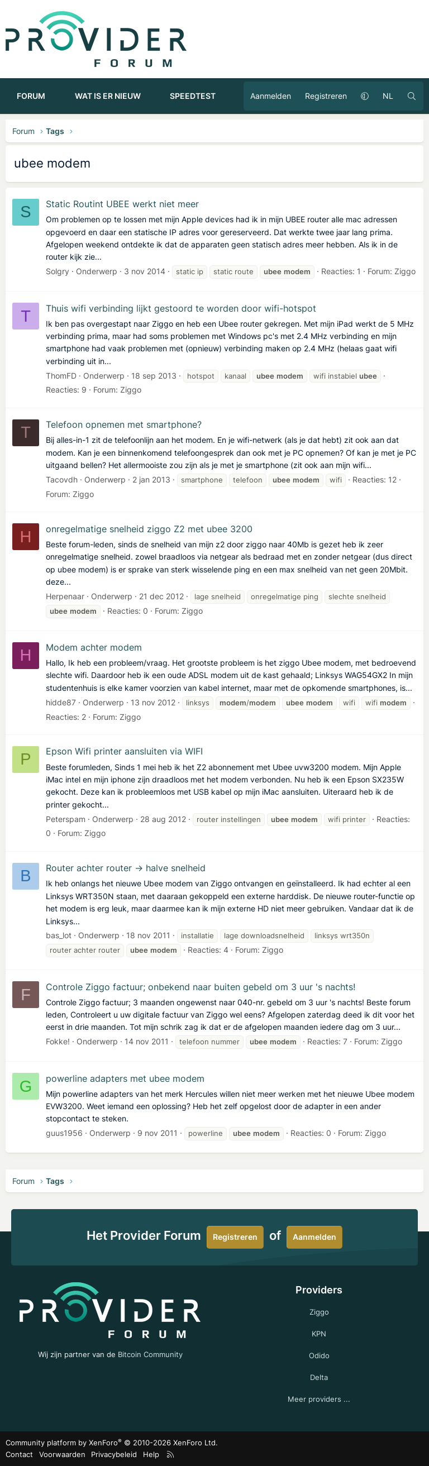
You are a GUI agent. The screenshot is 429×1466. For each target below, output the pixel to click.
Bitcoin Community (150, 1354)
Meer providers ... (319, 1399)
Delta (319, 1377)
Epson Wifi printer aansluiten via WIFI (124, 751)
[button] (55, 96)
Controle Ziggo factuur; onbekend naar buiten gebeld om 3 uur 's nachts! (200, 986)
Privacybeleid (114, 1454)
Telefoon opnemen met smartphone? (124, 424)
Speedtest (193, 96)
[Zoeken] (411, 96)
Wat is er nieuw (108, 96)
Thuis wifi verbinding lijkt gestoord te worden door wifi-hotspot (181, 308)
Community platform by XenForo (112, 1442)
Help (151, 1454)
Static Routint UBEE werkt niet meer (122, 203)
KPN (319, 1333)
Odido (319, 1355)
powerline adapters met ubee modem (125, 1078)
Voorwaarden (62, 1454)
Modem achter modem (94, 647)
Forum (31, 96)
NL (388, 96)
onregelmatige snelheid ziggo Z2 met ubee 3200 (149, 528)
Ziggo (405, 271)
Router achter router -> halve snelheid (126, 867)
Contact (19, 1454)
